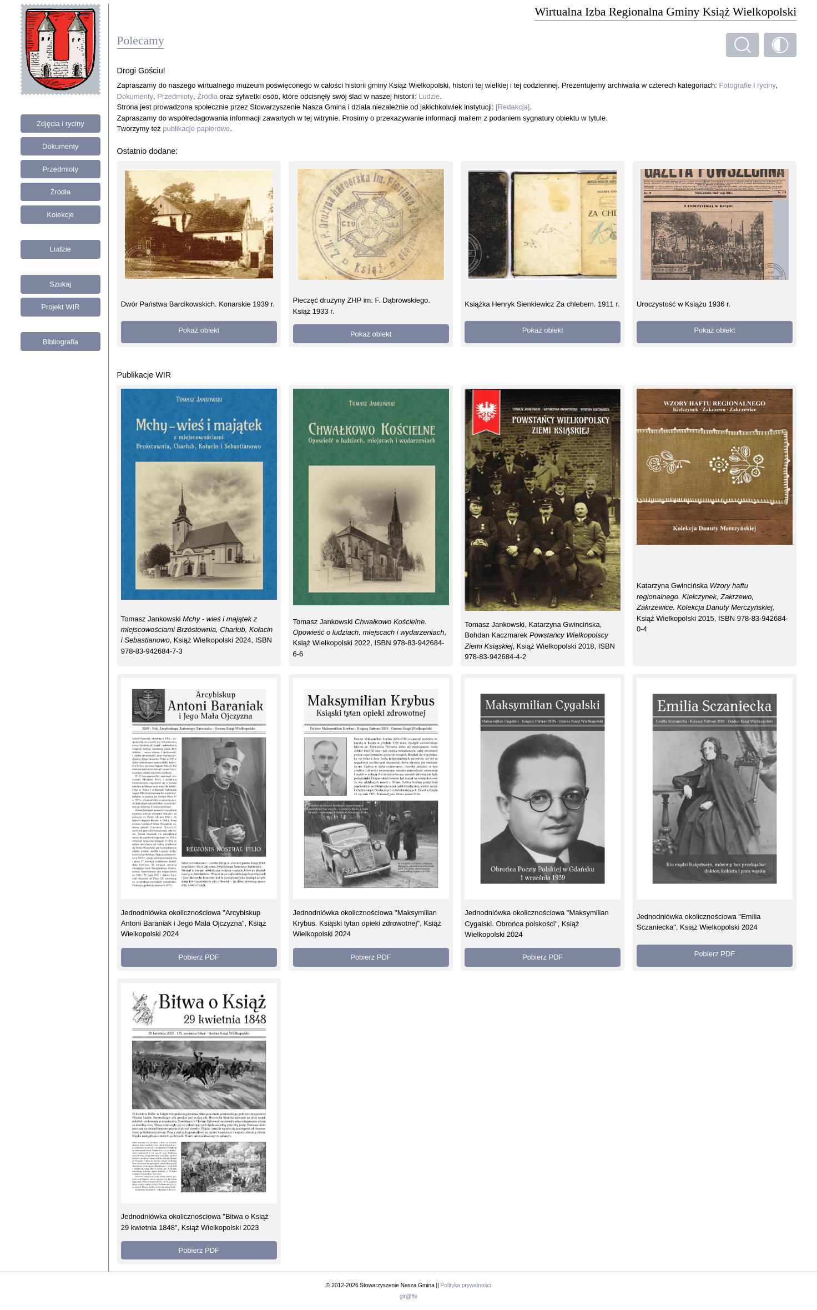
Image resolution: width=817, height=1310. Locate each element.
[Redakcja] (512, 107)
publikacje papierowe (196, 128)
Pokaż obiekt (198, 330)
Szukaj (60, 284)
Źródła (60, 192)
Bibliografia (60, 342)
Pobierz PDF (199, 957)
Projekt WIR (60, 307)
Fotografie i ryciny (747, 85)
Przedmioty (60, 169)
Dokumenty (60, 146)
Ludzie (60, 249)
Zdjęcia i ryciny (60, 123)
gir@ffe (408, 1296)
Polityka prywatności (466, 1285)
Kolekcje (60, 214)
